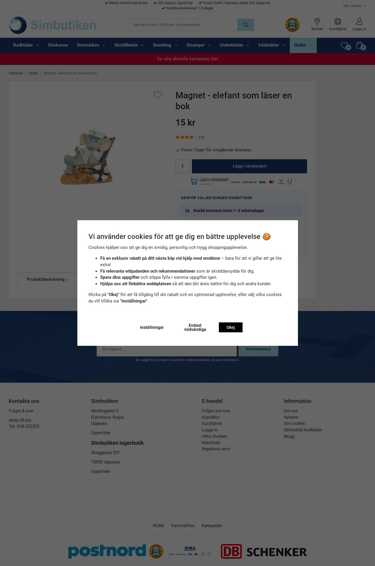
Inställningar (152, 327)
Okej (230, 327)
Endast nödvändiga (195, 327)
